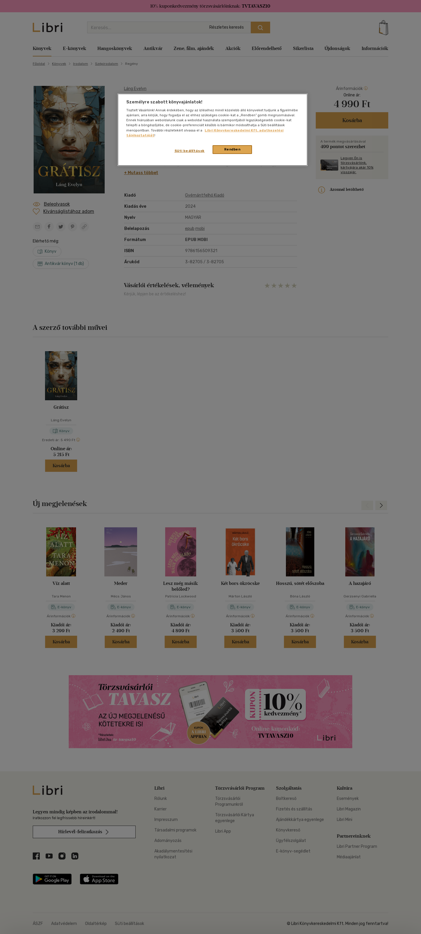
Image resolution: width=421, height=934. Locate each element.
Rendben (232, 149)
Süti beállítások (190, 151)
